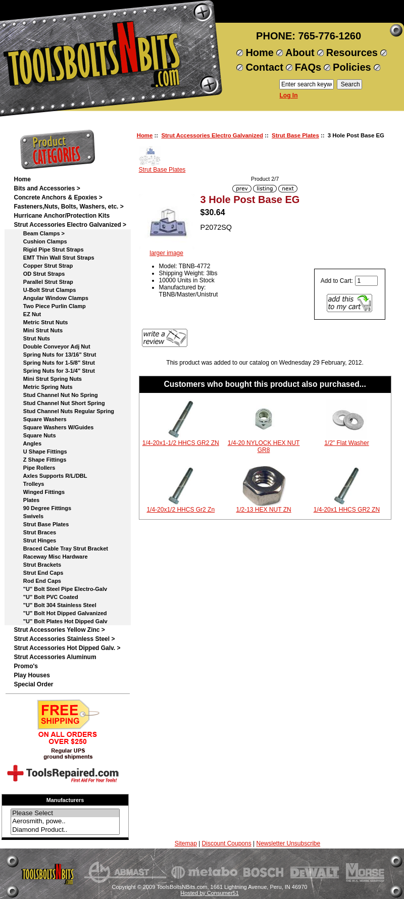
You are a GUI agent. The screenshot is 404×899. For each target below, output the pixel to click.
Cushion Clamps (40, 241)
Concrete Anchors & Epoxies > (58, 197)
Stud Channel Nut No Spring (55, 395)
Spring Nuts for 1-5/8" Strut (54, 363)
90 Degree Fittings (42, 508)
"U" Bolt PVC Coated (46, 597)
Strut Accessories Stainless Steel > (64, 638)
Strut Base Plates (295, 135)
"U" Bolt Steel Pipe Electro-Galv (60, 589)
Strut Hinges (35, 540)
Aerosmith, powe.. (65, 821)
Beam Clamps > (39, 233)
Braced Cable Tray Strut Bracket (61, 548)
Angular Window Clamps (51, 298)
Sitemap (186, 843)
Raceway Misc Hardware (50, 557)
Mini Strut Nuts (38, 330)
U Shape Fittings (40, 451)
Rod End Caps (37, 581)
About (300, 52)
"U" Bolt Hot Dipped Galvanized (60, 613)
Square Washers (40, 419)
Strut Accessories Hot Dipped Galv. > (67, 648)
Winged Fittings (39, 492)
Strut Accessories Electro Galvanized (212, 135)
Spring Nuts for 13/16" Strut (55, 355)
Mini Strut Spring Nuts (47, 379)
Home (259, 52)
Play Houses (31, 675)
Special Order (33, 684)
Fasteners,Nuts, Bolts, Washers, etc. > (68, 206)
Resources (352, 52)
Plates (26, 500)
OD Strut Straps (39, 274)
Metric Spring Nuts (43, 387)
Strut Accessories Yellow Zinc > (59, 629)
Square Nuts (35, 435)
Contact (264, 67)
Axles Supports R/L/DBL (50, 476)
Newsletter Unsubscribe (288, 843)
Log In (289, 95)
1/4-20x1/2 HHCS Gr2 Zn (180, 509)
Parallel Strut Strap (43, 282)
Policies (352, 67)
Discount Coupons (226, 843)
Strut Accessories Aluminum (55, 657)
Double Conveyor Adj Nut (52, 346)
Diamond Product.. (65, 830)
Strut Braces (35, 532)
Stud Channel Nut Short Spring (59, 403)
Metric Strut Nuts (41, 322)
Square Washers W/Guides (53, 427)
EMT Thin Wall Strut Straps (54, 258)
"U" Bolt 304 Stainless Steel (55, 605)
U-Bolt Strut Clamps (45, 290)
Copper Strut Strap (43, 266)
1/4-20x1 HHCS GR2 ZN (347, 509)
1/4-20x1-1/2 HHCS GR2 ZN (180, 442)
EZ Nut (27, 314)
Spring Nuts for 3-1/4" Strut (54, 371)
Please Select (65, 813)
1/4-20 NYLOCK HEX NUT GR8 (264, 446)
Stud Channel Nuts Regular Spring (64, 411)
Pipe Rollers (34, 468)
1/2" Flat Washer (346, 442)
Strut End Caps (38, 573)
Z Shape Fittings (40, 460)
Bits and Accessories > (47, 188)
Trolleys (29, 484)
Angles (27, 443)
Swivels (28, 516)
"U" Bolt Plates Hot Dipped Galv (60, 621)
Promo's (26, 666)
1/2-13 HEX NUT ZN (263, 509)
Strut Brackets (37, 565)
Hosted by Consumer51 (209, 893)
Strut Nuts (32, 338)
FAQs (308, 67)
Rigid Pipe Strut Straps (48, 249)
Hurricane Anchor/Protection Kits (62, 215)
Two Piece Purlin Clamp (49, 306)
